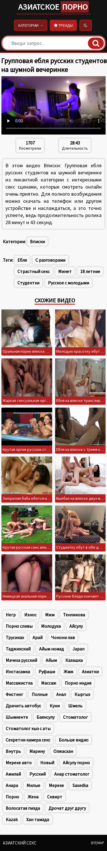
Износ (30, 614)
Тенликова (74, 614)
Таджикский (18, 649)
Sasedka (80, 785)
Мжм (49, 614)
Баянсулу (45, 717)
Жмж (68, 671)
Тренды (63, 25)
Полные (40, 694)
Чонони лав (63, 637)
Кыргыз (82, 694)
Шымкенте (17, 717)
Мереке (56, 785)
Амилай (13, 774)
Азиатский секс (20, 843)
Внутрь (13, 751)
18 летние (90, 271)
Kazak (12, 819)
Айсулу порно (76, 762)
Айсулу (76, 626)
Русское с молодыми (68, 283)
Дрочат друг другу (67, 808)
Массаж (48, 683)
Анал (61, 694)
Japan (78, 649)
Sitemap (97, 842)
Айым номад (51, 649)
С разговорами (50, 260)
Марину (37, 751)
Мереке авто (19, 762)
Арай (38, 637)
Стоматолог (75, 717)
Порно (12, 797)
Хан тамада (37, 819)
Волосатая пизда (23, 808)
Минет (65, 271)
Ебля (22, 260)
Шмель (75, 706)
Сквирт (54, 797)
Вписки (37, 241)
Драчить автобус (23, 706)
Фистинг (14, 694)
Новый (47, 762)
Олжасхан (63, 751)
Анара (12, 785)
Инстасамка (18, 671)
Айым (51, 660)
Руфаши (47, 671)
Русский (37, 774)
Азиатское (53, 7)
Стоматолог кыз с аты (28, 728)
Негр (11, 614)
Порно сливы (19, 626)
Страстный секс (33, 271)
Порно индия (78, 683)
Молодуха (51, 626)
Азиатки (90, 671)
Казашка (74, 660)
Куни (55, 706)
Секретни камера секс (28, 740)
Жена (33, 797)
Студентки (28, 283)
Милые (33, 785)
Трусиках (15, 637)
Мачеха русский (21, 660)
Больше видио (73, 740)
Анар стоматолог (71, 774)
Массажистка (19, 683)
